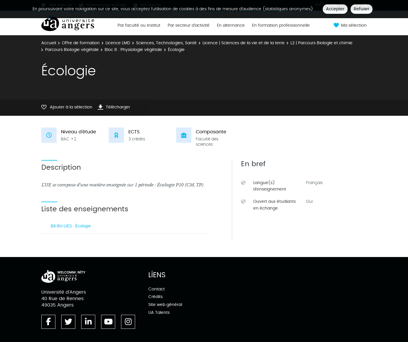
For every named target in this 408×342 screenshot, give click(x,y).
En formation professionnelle (281, 25)
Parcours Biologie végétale (72, 50)
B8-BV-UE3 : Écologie (71, 226)
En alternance (231, 25)
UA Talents (159, 312)
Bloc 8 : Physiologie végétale (133, 50)
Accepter (335, 9)
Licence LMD (118, 43)
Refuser (361, 9)
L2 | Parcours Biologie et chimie (321, 43)
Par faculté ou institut (139, 25)
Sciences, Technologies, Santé (166, 43)
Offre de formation (81, 43)
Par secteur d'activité (189, 25)
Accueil (48, 43)
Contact (156, 289)
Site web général (165, 305)
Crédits (155, 297)
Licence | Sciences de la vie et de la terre (244, 43)
